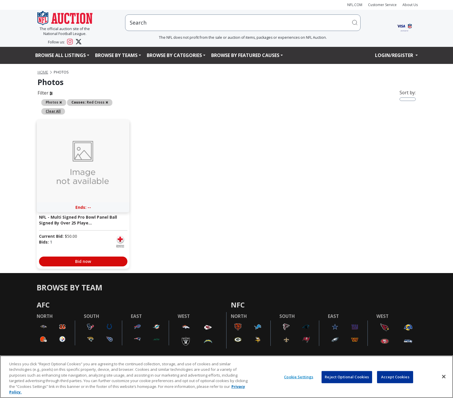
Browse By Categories (174, 55)
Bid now (83, 261)
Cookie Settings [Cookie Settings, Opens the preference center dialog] (298, 376)
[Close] (443, 376)
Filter (45, 93)
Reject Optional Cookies (347, 376)
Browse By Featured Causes (245, 55)
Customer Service (382, 4)
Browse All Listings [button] (60, 55)
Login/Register (394, 55)
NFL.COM (354, 4)
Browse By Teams (116, 55)
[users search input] (243, 22)
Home (43, 72)
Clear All (53, 111)
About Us (410, 4)
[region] (226, 376)
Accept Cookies (395, 376)
